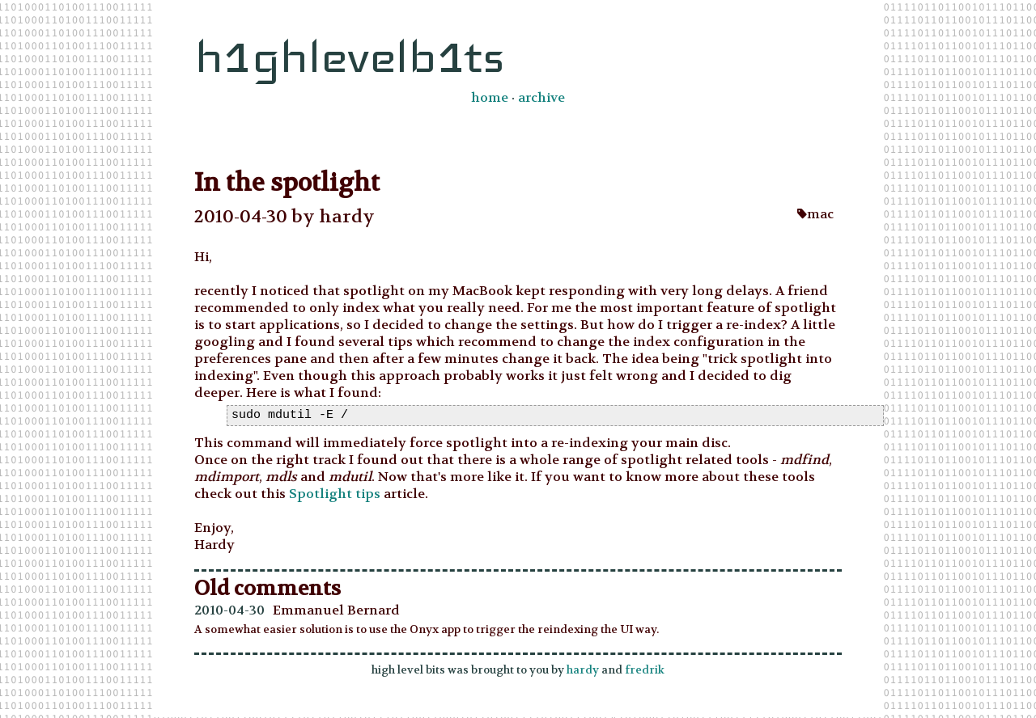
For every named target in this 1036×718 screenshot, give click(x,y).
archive (541, 97)
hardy (583, 671)
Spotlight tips (334, 494)
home (489, 97)
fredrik (644, 671)
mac (815, 213)
